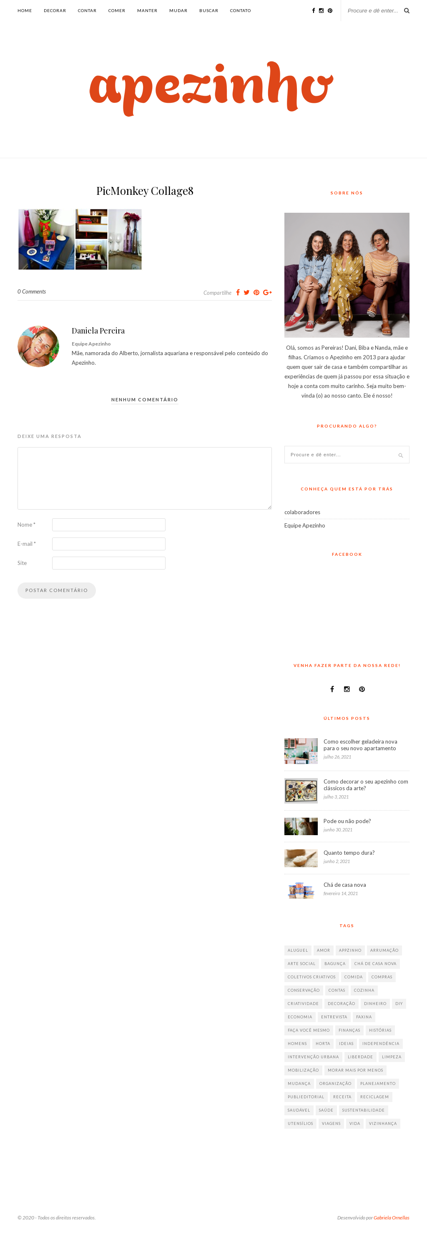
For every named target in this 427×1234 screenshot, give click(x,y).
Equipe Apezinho (304, 525)
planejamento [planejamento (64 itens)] (378, 1083)
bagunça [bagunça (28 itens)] (335, 963)
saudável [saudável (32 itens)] (299, 1110)
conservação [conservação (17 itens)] (304, 990)
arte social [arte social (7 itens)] (302, 963)
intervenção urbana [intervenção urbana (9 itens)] (313, 1057)
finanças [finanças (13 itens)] (349, 1030)
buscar (209, 10)
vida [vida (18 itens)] (354, 1123)
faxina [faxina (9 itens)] (364, 1017)
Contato (240, 10)
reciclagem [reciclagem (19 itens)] (374, 1097)
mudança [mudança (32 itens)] (299, 1083)
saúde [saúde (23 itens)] (326, 1110)
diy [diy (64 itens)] (399, 1003)
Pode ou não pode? (347, 821)
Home (25, 10)
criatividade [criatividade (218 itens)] (303, 1003)
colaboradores (302, 512)
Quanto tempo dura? (349, 852)
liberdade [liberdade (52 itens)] (360, 1057)
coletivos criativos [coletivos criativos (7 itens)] (312, 977)
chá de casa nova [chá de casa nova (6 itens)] (375, 963)
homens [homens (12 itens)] (297, 1043)
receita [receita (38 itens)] (342, 1097)
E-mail (27, 543)
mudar (178, 10)
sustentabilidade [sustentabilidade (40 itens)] (363, 1110)
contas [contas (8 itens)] (337, 990)
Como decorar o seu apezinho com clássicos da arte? (366, 784)
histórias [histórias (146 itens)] (380, 1030)
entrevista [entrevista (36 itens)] (334, 1017)
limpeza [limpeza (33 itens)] (392, 1057)
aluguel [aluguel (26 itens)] (298, 950)
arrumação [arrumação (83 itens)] (384, 950)
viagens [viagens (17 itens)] (331, 1123)
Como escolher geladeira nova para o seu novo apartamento (360, 744)
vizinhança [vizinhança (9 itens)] (383, 1123)
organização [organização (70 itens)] (335, 1083)
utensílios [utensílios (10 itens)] (300, 1123)
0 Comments (32, 291)
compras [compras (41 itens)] (382, 977)
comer (117, 10)
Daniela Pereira (98, 331)
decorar (55, 10)
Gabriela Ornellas (391, 1217)
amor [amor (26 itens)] (323, 950)
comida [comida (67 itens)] (353, 977)
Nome (26, 524)
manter (147, 10)
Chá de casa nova (345, 884)
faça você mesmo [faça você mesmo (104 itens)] (309, 1030)
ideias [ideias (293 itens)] (346, 1043)
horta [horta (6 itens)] (323, 1043)
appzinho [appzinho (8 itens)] (350, 950)
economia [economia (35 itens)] (300, 1017)
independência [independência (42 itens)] (380, 1043)
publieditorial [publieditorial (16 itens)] (306, 1097)
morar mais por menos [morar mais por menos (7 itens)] (355, 1070)
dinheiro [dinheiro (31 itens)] (375, 1003)
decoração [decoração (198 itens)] (341, 1003)
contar (87, 10)
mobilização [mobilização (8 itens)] (303, 1070)
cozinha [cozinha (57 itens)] (364, 990)
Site (22, 563)
